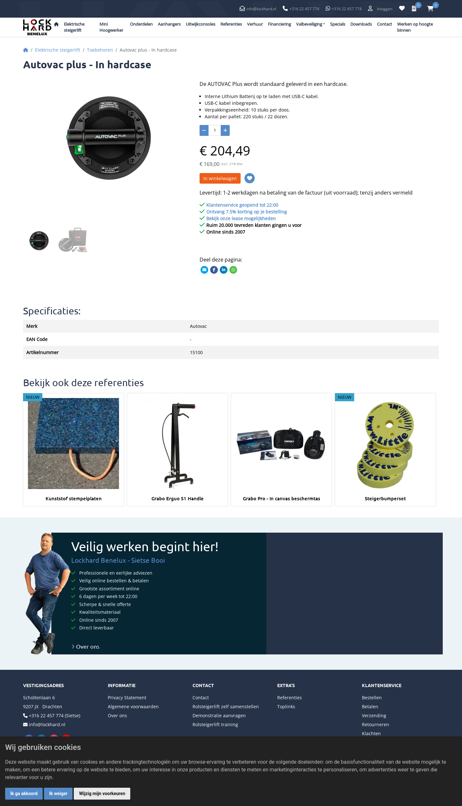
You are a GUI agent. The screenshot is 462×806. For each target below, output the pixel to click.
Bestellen (372, 697)
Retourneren (375, 724)
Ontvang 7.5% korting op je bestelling (246, 212)
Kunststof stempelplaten (74, 498)
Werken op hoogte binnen (415, 27)
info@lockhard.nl (261, 9)
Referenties (231, 24)
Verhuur (255, 24)
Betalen (370, 706)
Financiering (279, 24)
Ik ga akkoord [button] (24, 793)
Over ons (85, 646)
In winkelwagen (220, 178)
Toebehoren (100, 50)
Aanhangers (169, 24)
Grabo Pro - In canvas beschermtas (281, 498)
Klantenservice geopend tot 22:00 (242, 205)
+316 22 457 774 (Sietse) (54, 715)
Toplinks (286, 706)
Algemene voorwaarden (133, 706)
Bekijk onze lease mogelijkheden (241, 218)
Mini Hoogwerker (111, 27)
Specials (337, 24)
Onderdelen (141, 24)
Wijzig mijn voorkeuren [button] (102, 793)
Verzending (374, 715)
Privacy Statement (127, 697)
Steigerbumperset (385, 498)
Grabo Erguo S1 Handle (177, 498)
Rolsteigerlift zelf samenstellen (226, 706)
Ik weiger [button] (58, 793)
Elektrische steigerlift (74, 27)
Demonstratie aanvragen (219, 715)
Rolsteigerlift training (215, 724)
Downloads (361, 24)
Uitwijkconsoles (200, 24)
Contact (384, 24)
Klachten (371, 733)
